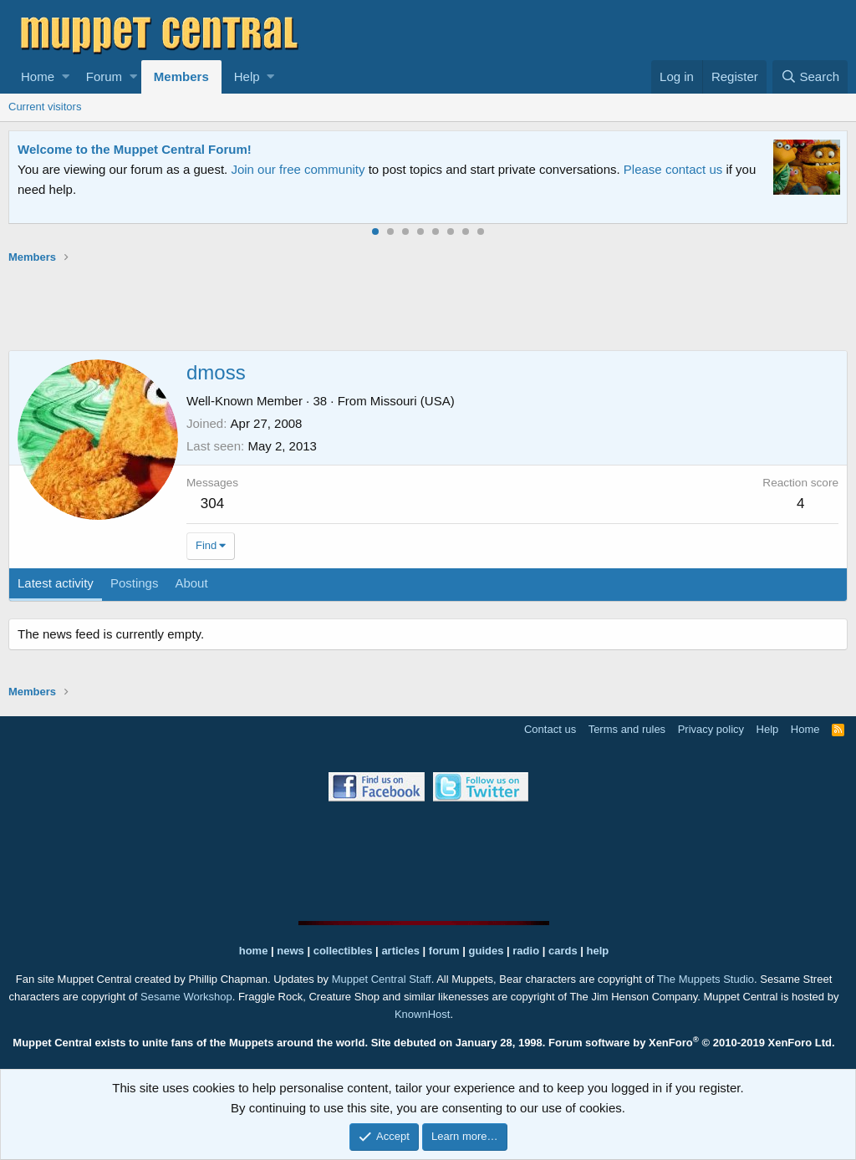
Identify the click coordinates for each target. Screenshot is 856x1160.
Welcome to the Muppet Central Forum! (135, 149)
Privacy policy (711, 729)
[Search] (810, 77)
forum (444, 950)
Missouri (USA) (412, 401)
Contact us (550, 729)
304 (212, 503)
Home (37, 76)
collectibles (343, 950)
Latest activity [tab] (56, 583)
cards (563, 950)
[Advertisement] (428, 306)
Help (247, 76)
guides (486, 950)
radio (525, 950)
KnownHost (422, 1014)
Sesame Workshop (186, 996)
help (598, 950)
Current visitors (44, 106)
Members (181, 76)
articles (401, 950)
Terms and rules (626, 729)
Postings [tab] (134, 583)
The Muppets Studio (705, 979)
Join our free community (297, 169)
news (290, 950)
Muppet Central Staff (381, 979)
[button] (66, 77)
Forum (104, 76)
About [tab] (191, 583)
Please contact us (673, 169)
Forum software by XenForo (691, 1042)
